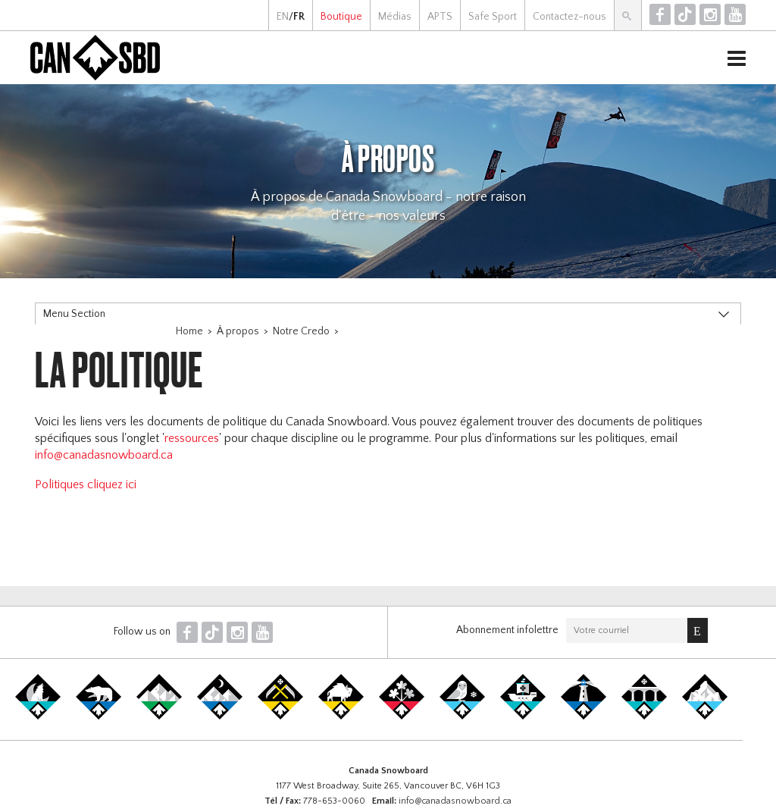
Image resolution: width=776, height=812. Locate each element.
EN (283, 17)
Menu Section (74, 314)
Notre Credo (301, 331)
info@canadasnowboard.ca (104, 455)
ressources (191, 438)
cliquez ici (110, 484)
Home (189, 331)
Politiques (59, 484)
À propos (238, 331)
